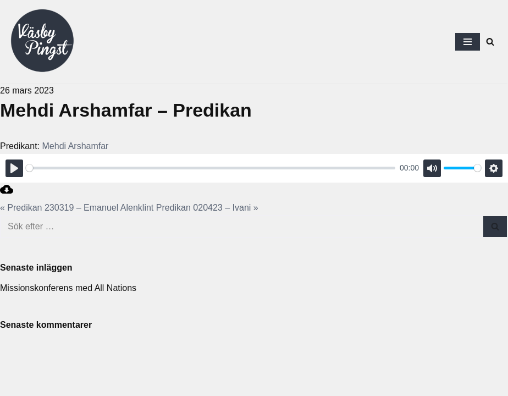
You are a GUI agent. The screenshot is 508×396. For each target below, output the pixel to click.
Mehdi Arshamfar (75, 146)
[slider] (210, 168)
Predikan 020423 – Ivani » (207, 207)
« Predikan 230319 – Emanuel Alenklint (76, 207)
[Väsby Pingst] (42, 41)
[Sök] (490, 41)
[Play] (14, 168)
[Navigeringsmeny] (468, 41)
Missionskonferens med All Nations (68, 288)
